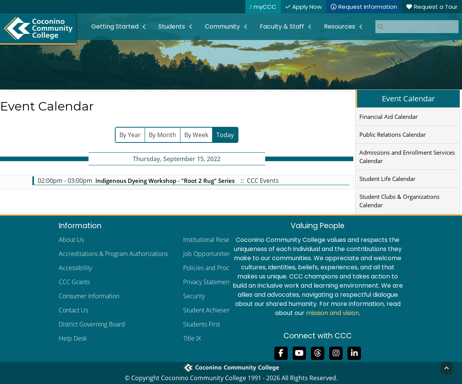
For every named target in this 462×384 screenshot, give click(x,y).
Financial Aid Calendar (388, 116)
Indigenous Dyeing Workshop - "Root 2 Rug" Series (165, 180)
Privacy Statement (207, 282)
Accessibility (75, 268)
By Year (130, 135)
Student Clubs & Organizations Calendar (399, 201)
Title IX (192, 338)
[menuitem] (118, 26)
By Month (162, 135)
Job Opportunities (207, 254)
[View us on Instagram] (336, 352)
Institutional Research (212, 239)
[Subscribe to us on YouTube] (299, 352)
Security (194, 296)
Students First (201, 324)
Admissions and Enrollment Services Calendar (407, 157)
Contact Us (73, 310)
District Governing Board (92, 324)
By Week (196, 135)
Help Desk (73, 338)
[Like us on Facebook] (281, 352)
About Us (71, 239)
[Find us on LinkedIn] (354, 352)
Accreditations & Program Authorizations (113, 254)
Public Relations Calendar (392, 134)
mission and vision (332, 313)
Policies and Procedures (215, 268)
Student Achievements (213, 310)
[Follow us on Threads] (317, 352)
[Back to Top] (446, 368)
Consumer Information (89, 296)
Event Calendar (408, 98)
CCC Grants (74, 282)
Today (225, 135)
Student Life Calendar (387, 178)
